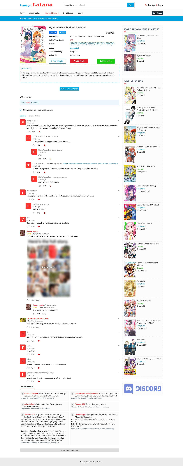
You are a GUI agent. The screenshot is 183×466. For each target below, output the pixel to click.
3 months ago (51, 398)
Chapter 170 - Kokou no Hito (31, 409)
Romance (83, 44)
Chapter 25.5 (141, 328)
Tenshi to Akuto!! (144, 300)
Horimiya (141, 339)
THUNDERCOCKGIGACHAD (37, 319)
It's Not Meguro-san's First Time (147, 36)
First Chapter (57, 61)
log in (28, 102)
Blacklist (110, 32)
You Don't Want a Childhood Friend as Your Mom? (148, 321)
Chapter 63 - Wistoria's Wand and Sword (85, 407)
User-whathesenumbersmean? (87, 394)
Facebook (53, 32)
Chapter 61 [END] (143, 191)
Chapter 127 (141, 345)
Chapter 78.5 (141, 44)
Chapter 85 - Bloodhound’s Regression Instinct (88, 428)
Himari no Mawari (144, 224)
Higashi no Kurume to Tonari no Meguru (148, 128)
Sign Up (149, 5)
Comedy (90, 44)
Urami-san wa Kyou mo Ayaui (149, 358)
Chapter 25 (141, 135)
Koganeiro (141, 281)
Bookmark (79, 61)
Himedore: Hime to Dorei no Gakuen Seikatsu (148, 88)
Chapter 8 (140, 364)
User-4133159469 (31, 394)
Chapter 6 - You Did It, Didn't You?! (33, 398)
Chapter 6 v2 (141, 271)
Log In (159, 5)
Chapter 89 (141, 306)
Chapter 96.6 (141, 172)
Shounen (74, 44)
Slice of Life (109, 44)
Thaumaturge (80, 415)
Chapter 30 (141, 152)
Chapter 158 (141, 249)
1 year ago (45, 234)
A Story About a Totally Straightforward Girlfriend (147, 108)
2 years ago (39, 321)
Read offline (106, 61)
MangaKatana (97, 462)
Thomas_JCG (80, 404)
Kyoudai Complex (144, 55)
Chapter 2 (140, 61)
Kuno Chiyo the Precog (146, 186)
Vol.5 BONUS (142, 210)
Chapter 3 (140, 95)
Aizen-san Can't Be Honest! (148, 146)
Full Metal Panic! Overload (148, 205)
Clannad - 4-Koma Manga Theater (147, 264)
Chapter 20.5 (141, 229)
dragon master (32, 231)
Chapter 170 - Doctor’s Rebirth (82, 398)
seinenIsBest (29, 404)
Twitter (62, 32)
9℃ (71, 40)
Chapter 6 (140, 115)
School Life (99, 44)
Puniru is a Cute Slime (146, 166)
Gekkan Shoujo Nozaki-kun (148, 244)
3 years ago (30, 123)
